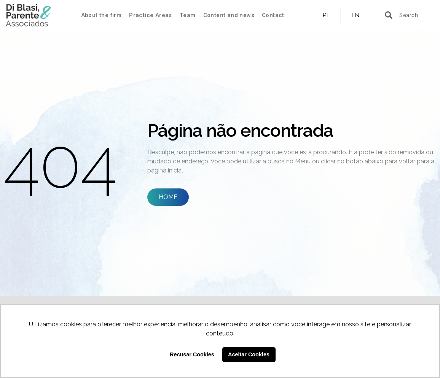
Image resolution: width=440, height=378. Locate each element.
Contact (273, 15)
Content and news (228, 15)
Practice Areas (150, 15)
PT (326, 15)
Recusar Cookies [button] (192, 354)
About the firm (101, 15)
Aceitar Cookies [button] (248, 354)
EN (356, 15)
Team (188, 15)
